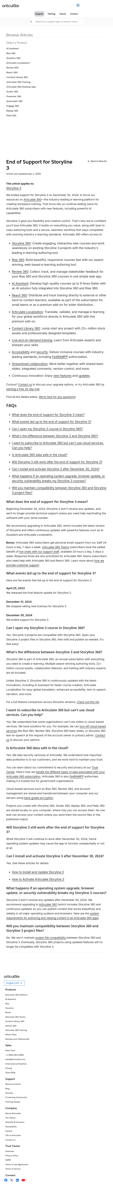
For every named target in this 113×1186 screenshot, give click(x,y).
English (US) (15, 984)
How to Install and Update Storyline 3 (38, 872)
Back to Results (97, 161)
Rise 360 (10, 53)
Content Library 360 (17, 77)
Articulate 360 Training (18, 82)
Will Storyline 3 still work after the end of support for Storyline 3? (57, 462)
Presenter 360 (13, 96)
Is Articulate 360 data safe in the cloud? (39, 455)
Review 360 (12, 67)
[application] (105, 1178)
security (42, 352)
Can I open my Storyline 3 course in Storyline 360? (47, 429)
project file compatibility (50, 937)
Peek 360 (11, 115)
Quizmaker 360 (14, 101)
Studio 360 (12, 91)
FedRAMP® (60, 357)
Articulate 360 (33, 199)
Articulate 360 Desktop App (21, 86)
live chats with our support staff (39, 551)
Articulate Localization (18, 62)
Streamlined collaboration (30, 364)
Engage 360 (12, 105)
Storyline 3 (13, 188)
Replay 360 (12, 110)
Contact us (25, 384)
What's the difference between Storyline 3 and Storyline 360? (55, 436)
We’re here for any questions (57, 397)
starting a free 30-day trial (22, 389)
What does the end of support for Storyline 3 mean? (48, 414)
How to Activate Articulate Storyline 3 (38, 879)
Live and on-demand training (32, 340)
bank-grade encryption (38, 798)
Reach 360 (12, 72)
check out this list (88, 702)
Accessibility (21, 352)
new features (62, 375)
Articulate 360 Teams (55, 547)
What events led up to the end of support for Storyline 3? (51, 421)
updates (84, 375)
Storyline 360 (13, 58)
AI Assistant (12, 48)
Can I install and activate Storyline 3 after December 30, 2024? (56, 469)
